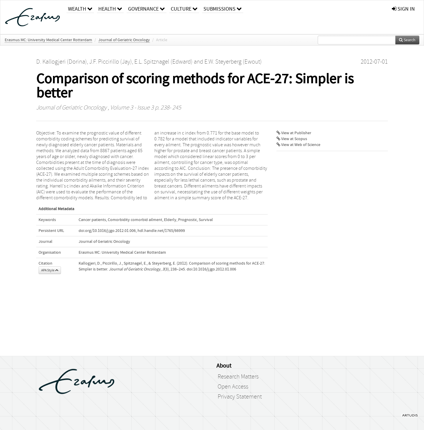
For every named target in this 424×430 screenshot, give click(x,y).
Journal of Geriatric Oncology (124, 40)
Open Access (233, 386)
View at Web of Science (298, 144)
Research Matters (238, 376)
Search (407, 40)
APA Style (49, 270)
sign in (403, 9)
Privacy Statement (240, 396)
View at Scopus (291, 139)
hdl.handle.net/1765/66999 (161, 230)
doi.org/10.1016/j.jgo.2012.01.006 (107, 230)
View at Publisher (293, 133)
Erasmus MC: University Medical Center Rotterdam (48, 40)
